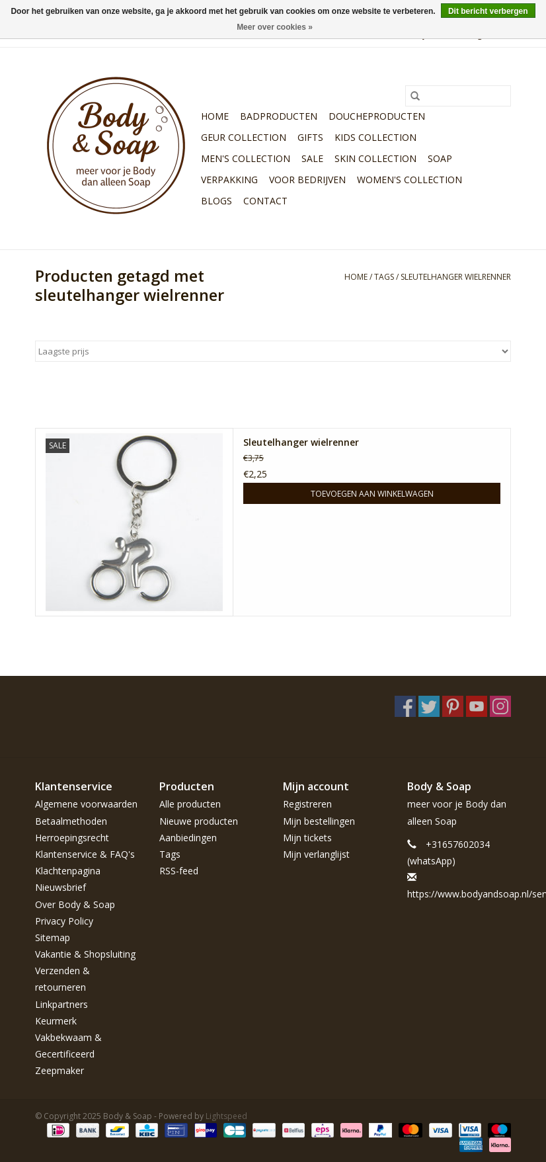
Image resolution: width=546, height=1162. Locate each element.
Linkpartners (61, 1004)
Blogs (216, 200)
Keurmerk (56, 1021)
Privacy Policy (64, 921)
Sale (312, 158)
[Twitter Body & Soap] (429, 706)
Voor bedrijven (307, 179)
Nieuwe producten (198, 821)
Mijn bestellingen (319, 821)
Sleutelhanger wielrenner (301, 442)
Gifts (310, 137)
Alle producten (190, 804)
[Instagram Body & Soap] (500, 706)
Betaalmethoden (71, 821)
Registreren (307, 804)
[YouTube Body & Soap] (476, 706)
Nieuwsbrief (60, 887)
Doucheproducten (377, 116)
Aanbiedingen (188, 837)
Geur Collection (243, 137)
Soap (440, 158)
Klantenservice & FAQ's (85, 854)
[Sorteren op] (273, 351)
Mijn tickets (307, 837)
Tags (384, 276)
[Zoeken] (458, 95)
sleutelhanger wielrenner (456, 276)
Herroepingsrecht (72, 837)
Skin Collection (375, 158)
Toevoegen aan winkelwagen (372, 493)
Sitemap (52, 937)
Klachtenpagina (67, 870)
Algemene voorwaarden (86, 804)
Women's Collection (409, 179)
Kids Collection (375, 137)
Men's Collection (245, 158)
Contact (265, 200)
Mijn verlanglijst (316, 854)
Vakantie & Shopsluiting (85, 954)
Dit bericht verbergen (488, 11)
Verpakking (229, 179)
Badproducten (278, 116)
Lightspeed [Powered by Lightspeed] (226, 1116)
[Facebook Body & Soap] (405, 706)
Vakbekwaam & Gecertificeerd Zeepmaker (68, 1054)
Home (215, 116)
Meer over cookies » (275, 27)
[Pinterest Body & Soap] (452, 706)
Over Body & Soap (75, 904)
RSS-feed (178, 870)
